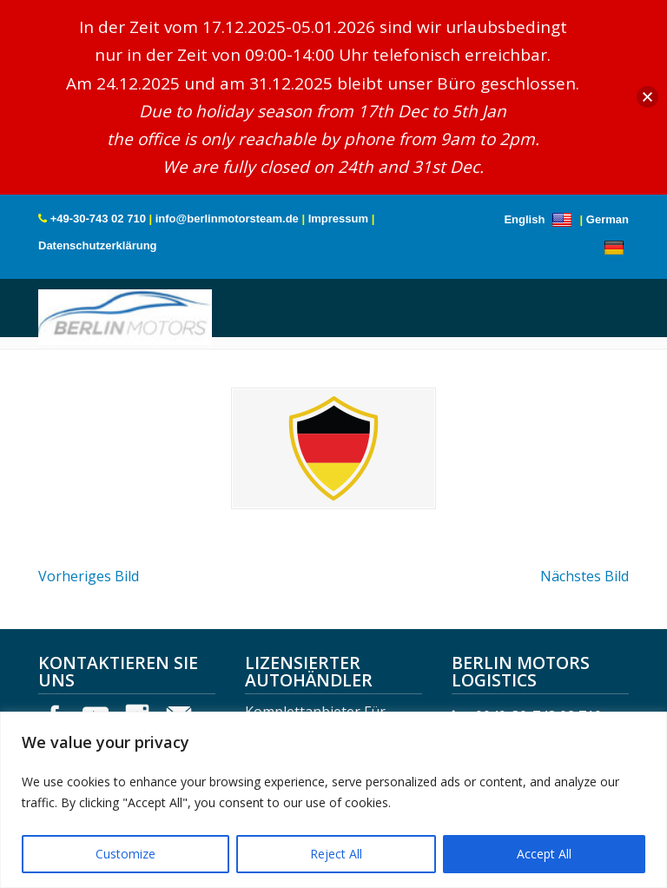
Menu (61, 327)
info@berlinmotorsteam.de (227, 218)
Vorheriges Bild (88, 576)
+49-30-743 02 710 (98, 218)
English (540, 219)
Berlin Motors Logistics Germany (125, 314)
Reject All (336, 853)
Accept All (544, 853)
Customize (125, 853)
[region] (333, 800)
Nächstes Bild (584, 576)
